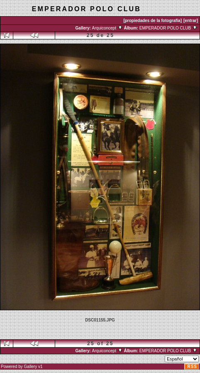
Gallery (30, 366)
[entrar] (190, 20)
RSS (192, 366)
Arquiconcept (107, 28)
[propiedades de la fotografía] (152, 20)
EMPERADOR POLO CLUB (168, 28)
